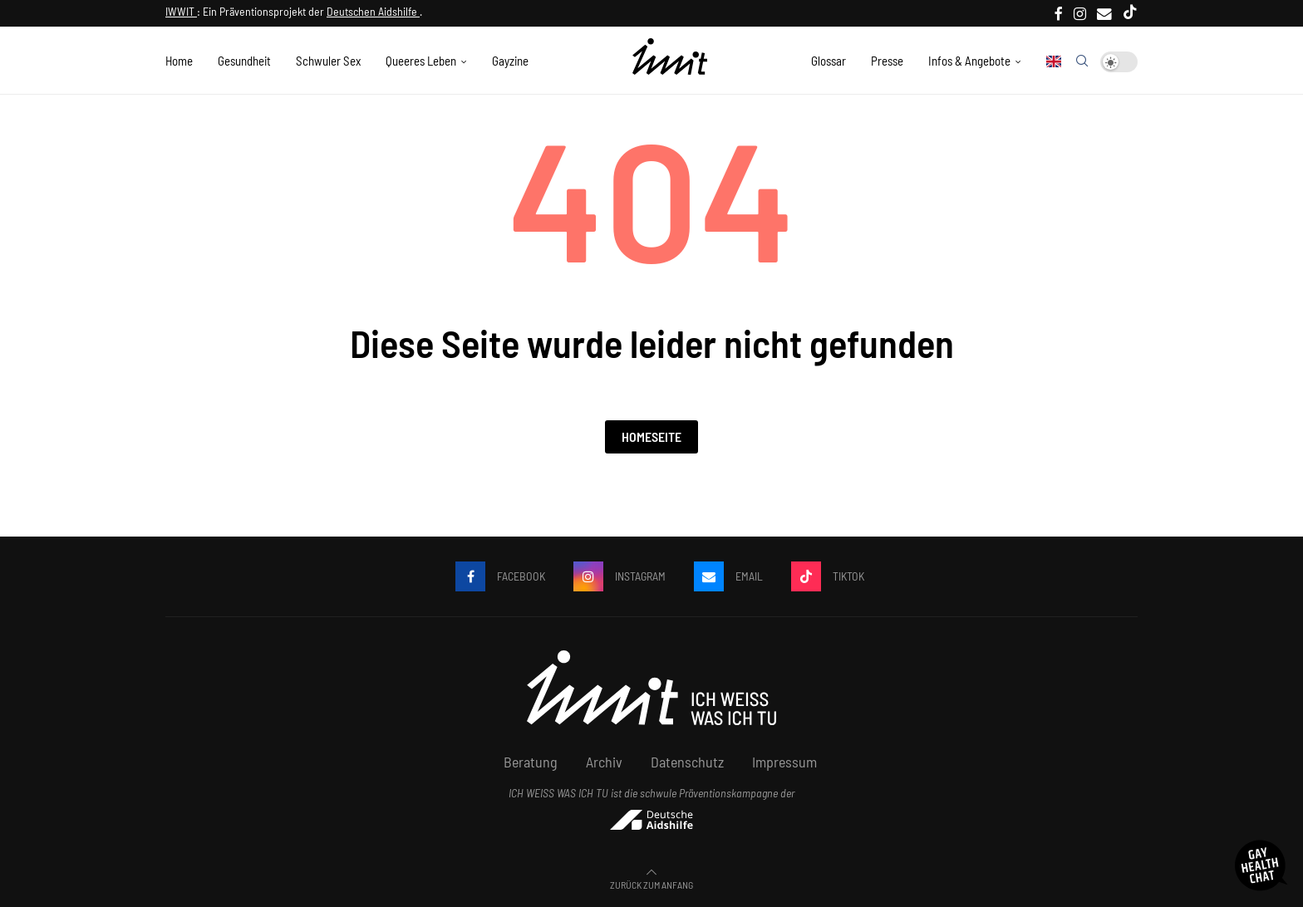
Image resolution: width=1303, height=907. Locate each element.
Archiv (604, 762)
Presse (887, 60)
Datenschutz (687, 762)
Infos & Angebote (969, 60)
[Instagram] (1080, 13)
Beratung (531, 762)
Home (179, 60)
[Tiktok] (1130, 13)
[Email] (1104, 13)
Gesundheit (244, 60)
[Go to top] (651, 884)
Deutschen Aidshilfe (373, 11)
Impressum (784, 762)
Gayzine (510, 60)
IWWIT (181, 11)
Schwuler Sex (328, 60)
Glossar (828, 60)
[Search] (1082, 61)
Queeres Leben (421, 60)
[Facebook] (1059, 13)
